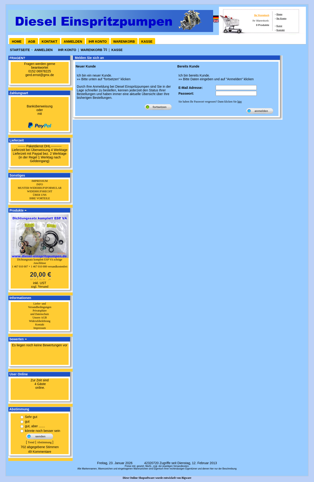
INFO (39, 184)
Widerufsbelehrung (39, 321)
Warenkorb (124, 41)
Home (279, 14)
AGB (31, 41)
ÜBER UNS (39, 194)
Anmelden (73, 41)
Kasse (279, 26)
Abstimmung (44, 442)
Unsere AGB (39, 317)
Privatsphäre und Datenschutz (39, 312)
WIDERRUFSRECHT (39, 191)
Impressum (39, 328)
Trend (31, 442)
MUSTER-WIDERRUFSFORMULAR (40, 188)
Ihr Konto (281, 18)
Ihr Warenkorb (261, 15)
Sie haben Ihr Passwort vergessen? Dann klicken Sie (210, 101)
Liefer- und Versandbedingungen (39, 305)
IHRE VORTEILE (39, 198)
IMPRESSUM (40, 181)
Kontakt (280, 30)
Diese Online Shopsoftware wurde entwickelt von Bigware (157, 477)
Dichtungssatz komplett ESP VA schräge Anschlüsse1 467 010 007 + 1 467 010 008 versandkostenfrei (39, 263)
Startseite (20, 50)
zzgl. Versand (39, 286)
